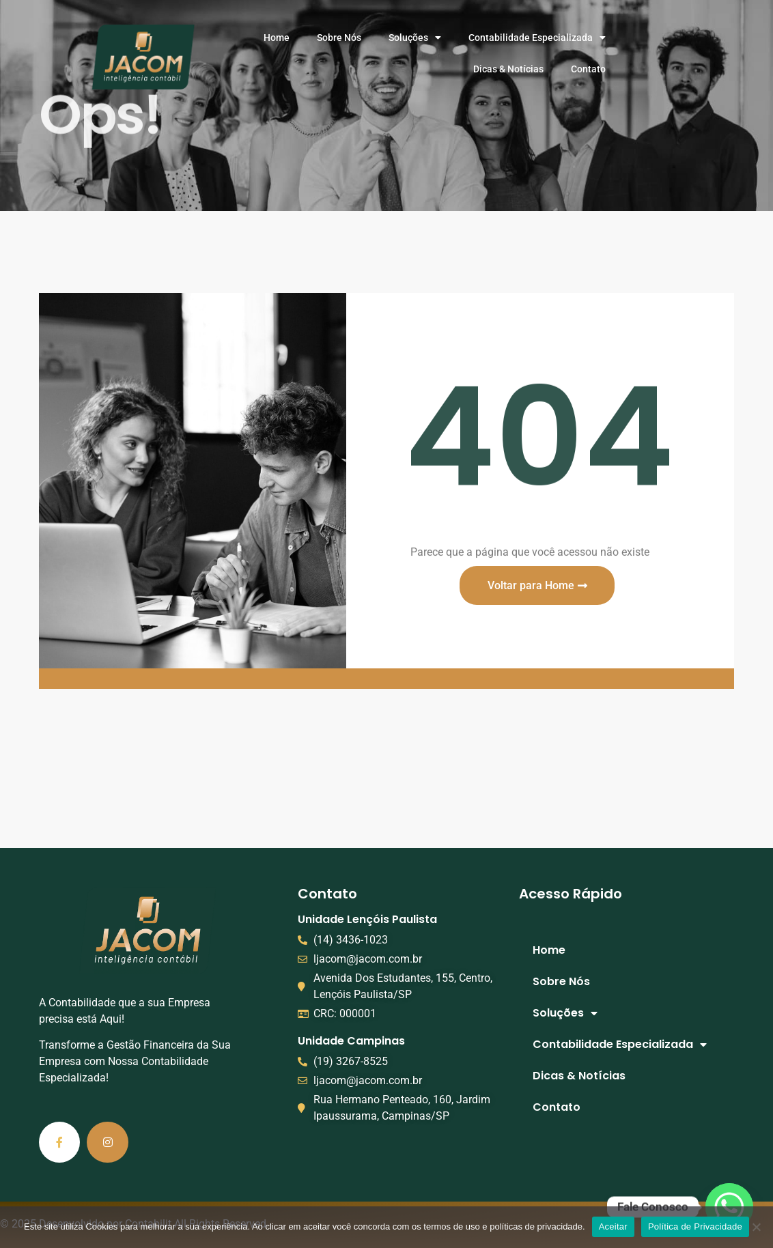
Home (277, 37)
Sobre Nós (339, 37)
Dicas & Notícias (508, 68)
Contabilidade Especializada (537, 37)
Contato (588, 68)
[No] (756, 1227)
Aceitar (613, 1226)
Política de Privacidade (695, 1226)
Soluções (415, 37)
